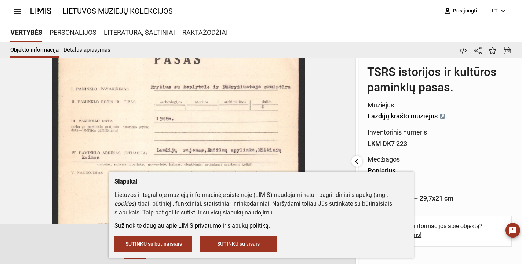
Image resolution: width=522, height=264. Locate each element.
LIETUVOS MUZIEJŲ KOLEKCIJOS (118, 11)
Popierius (316, 125)
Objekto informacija (34, 50)
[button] (17, 244)
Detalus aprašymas (86, 50)
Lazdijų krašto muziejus (341, 92)
